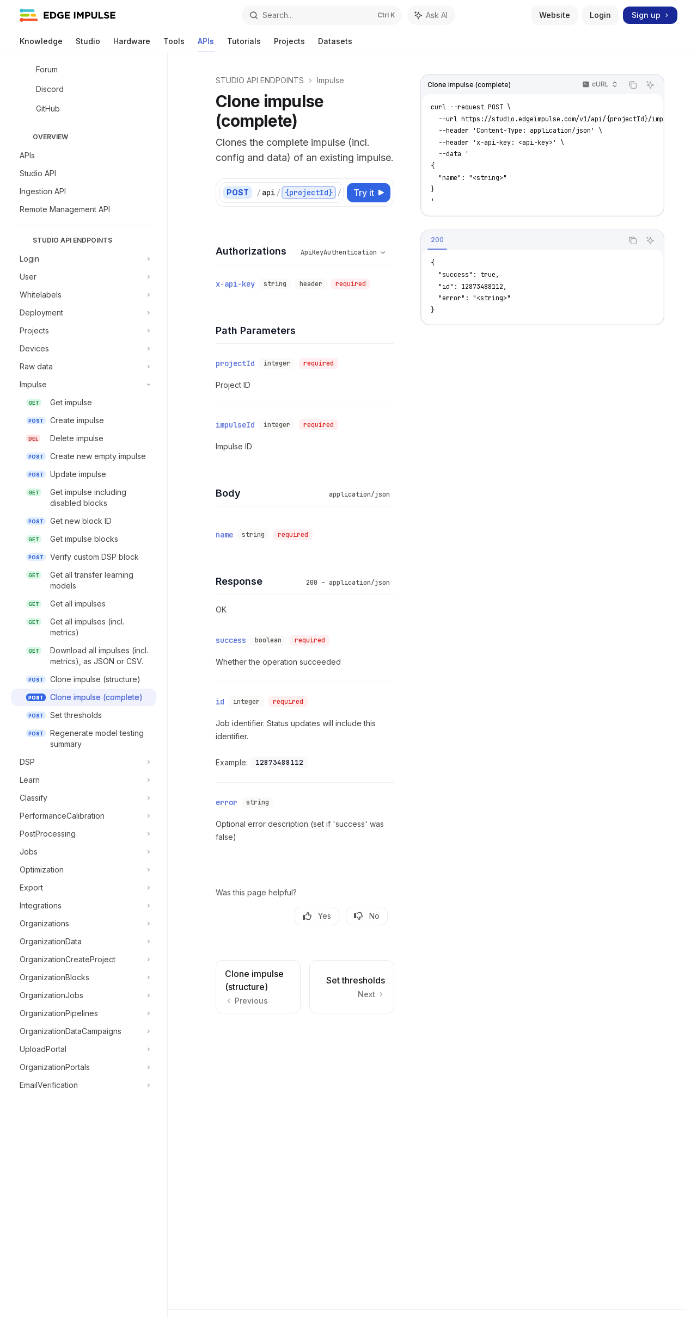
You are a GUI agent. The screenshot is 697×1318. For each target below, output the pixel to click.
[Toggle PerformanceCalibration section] (83, 816)
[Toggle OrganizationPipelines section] (83, 1013)
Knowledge (41, 44)
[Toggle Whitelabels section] (83, 295)
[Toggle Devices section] (83, 348)
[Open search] (322, 15)
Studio (88, 44)
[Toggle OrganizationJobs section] (83, 995)
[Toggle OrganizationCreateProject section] (83, 959)
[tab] (437, 239)
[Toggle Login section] (83, 259)
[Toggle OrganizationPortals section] (83, 1067)
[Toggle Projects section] (83, 330)
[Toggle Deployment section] (83, 312)
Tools (174, 44)
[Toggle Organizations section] (83, 923)
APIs (206, 44)
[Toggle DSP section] (83, 762)
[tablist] (521, 240)
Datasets (335, 44)
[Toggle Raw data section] (83, 366)
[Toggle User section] (83, 277)
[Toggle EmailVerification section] (83, 1085)
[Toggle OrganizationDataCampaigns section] (83, 1031)
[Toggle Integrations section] (83, 905)
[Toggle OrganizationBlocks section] (83, 977)
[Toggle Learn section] (83, 780)
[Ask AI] (650, 85)
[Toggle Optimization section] (83, 869)
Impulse (330, 80)
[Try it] (368, 192)
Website (554, 15)
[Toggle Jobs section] (83, 852)
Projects (289, 44)
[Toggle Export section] (83, 887)
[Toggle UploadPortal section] (83, 1049)
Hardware (131, 44)
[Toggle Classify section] (83, 798)
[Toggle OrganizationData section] (83, 941)
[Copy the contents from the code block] (633, 85)
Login (600, 15)
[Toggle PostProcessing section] (83, 834)
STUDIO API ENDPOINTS (260, 80)
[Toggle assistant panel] (431, 15)
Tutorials (244, 44)
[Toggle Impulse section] (83, 384)
